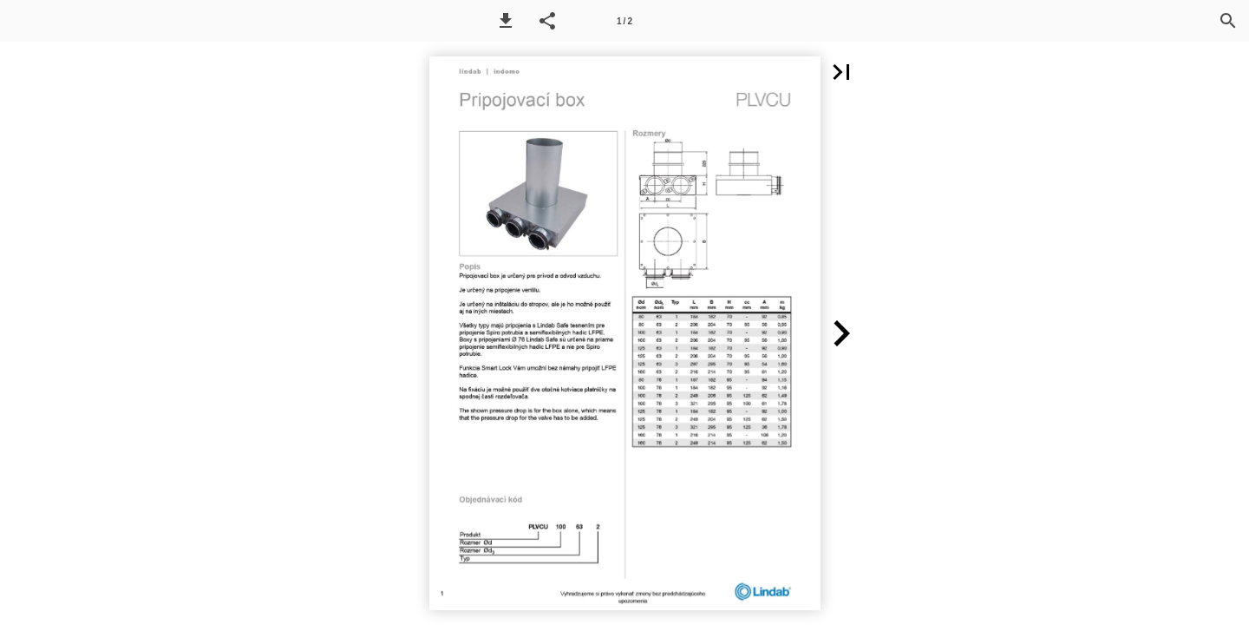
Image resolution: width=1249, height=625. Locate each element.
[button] (505, 21)
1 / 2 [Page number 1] (624, 21)
